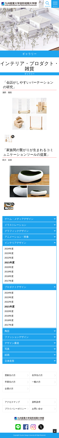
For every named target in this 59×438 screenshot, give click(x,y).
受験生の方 (16, 375)
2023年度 (9, 253)
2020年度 (9, 267)
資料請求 (43, 402)
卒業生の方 (16, 382)
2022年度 (9, 258)
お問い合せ (43, 409)
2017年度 (9, 281)
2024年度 (9, 249)
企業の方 (16, 388)
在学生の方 (43, 375)
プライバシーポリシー (16, 409)
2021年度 (10, 262)
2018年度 (9, 276)
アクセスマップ (16, 402)
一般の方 (43, 382)
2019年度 (9, 271)
